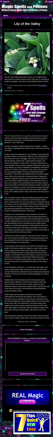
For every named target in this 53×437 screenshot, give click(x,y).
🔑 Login (49, 2)
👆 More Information (27, 374)
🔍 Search (4, 2)
